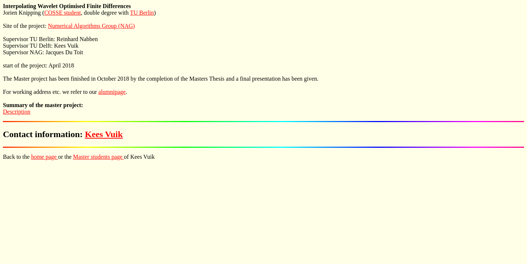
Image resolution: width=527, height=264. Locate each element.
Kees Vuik (104, 134)
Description (16, 112)
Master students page (98, 157)
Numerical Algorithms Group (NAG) (91, 26)
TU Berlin (142, 13)
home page (44, 157)
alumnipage (112, 92)
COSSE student (62, 13)
